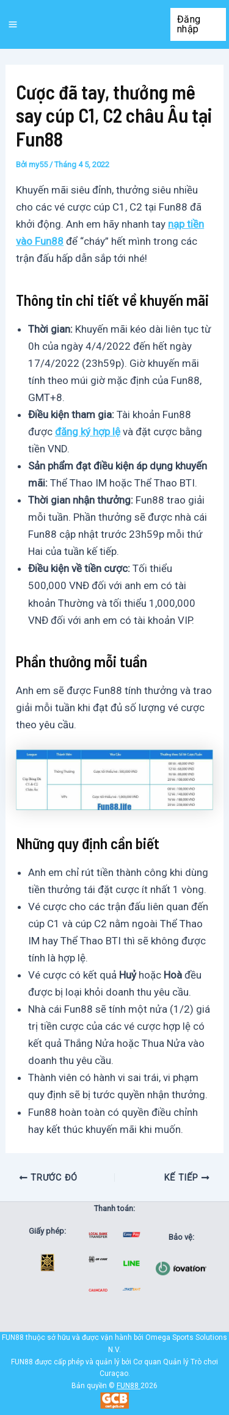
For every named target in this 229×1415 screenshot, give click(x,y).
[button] (198, 24)
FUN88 (128, 1385)
